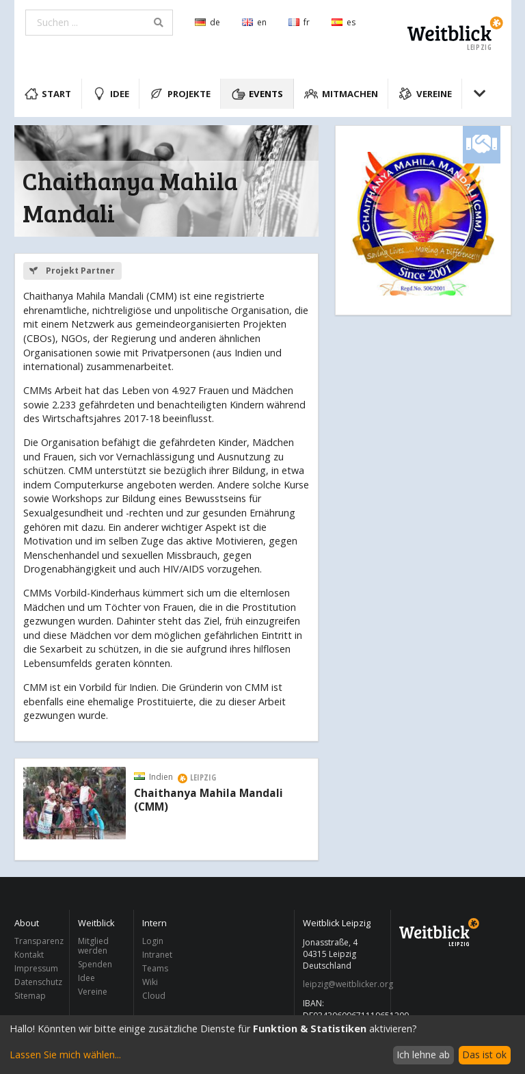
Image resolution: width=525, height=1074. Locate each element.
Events (258, 94)
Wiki (150, 982)
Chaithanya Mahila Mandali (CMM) (208, 800)
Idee (110, 94)
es (343, 22)
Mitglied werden (93, 946)
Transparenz (38, 942)
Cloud (153, 995)
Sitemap (30, 995)
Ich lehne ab (423, 1054)
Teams (155, 968)
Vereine (425, 94)
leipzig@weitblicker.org (343, 984)
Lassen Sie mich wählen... (65, 1054)
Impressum (36, 968)
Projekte (180, 94)
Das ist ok (484, 1054)
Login (152, 942)
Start (48, 94)
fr (299, 22)
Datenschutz (38, 982)
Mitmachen (341, 94)
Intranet (157, 954)
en (254, 22)
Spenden (95, 964)
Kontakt (29, 954)
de (207, 22)
